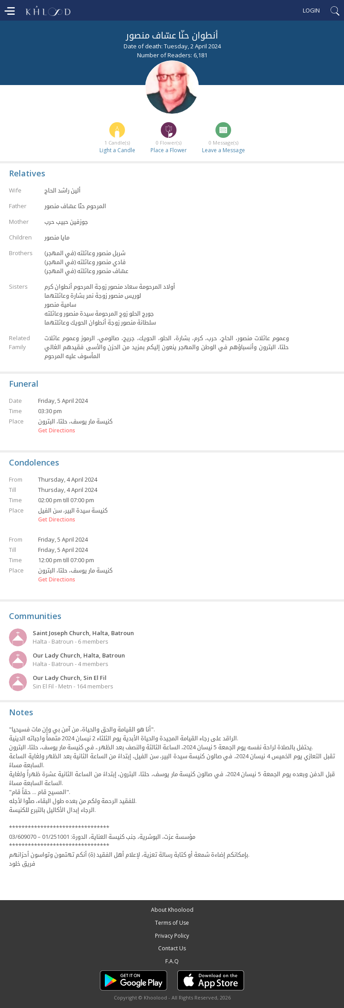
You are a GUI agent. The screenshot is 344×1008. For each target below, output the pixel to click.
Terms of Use (172, 923)
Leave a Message (223, 150)
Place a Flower (168, 150)
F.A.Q (172, 961)
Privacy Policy (172, 936)
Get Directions (56, 430)
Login (311, 10)
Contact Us (172, 948)
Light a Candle (117, 150)
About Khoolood (172, 910)
